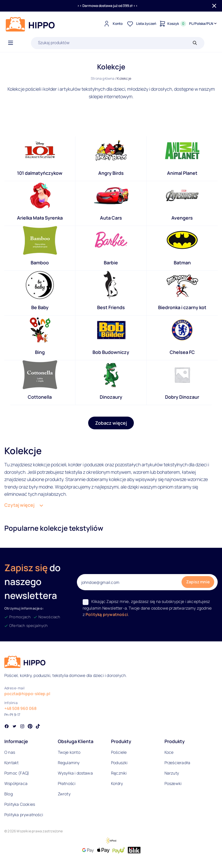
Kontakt (11, 762)
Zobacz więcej (111, 423)
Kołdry (117, 783)
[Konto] (112, 23)
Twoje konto (69, 752)
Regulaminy (69, 762)
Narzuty (171, 773)
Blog (8, 794)
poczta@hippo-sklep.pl (27, 693)
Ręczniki (119, 773)
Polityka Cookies (19, 804)
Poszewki (173, 783)
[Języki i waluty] (203, 23)
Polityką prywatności (107, 614)
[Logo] (30, 24)
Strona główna (103, 78)
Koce (169, 752)
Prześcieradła (177, 762)
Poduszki (119, 762)
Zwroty (64, 794)
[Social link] (6, 727)
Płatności (67, 783)
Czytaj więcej (19, 505)
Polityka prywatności (23, 814)
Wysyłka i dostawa (75, 773)
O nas (9, 752)
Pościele (119, 752)
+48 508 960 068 (20, 708)
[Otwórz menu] (10, 43)
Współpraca (15, 783)
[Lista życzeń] (140, 23)
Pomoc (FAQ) (16, 773)
